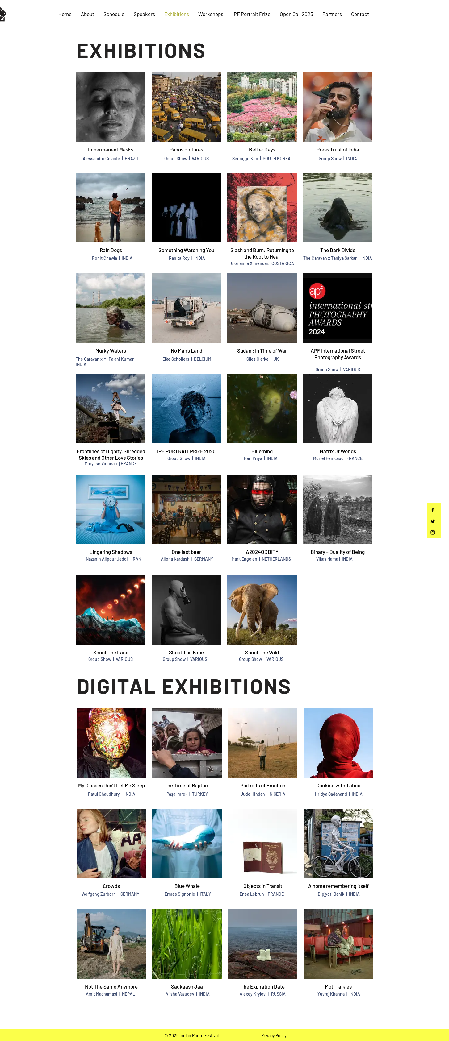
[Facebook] (433, 510)
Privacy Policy (273, 1035)
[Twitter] (433, 521)
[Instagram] (433, 532)
